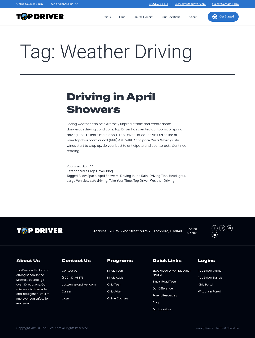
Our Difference (163, 288)
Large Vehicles (77, 180)
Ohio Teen (114, 284)
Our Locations (171, 17)
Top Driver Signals (210, 277)
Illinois (106, 17)
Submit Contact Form (225, 4)
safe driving (98, 180)
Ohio (122, 17)
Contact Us (69, 270)
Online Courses (143, 17)
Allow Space (87, 176)
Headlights (177, 176)
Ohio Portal (205, 284)
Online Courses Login (29, 4)
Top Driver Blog (101, 171)
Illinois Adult (115, 277)
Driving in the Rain (134, 176)
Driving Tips (158, 176)
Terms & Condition (227, 328)
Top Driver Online (210, 270)
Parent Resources (165, 295)
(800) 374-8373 (158, 4)
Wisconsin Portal (209, 291)
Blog (156, 302)
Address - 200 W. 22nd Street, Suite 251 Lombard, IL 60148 (137, 231)
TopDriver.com (51, 328)
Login (65, 298)
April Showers (108, 176)
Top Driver (140, 180)
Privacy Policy (204, 328)
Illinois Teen (115, 270)
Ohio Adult (114, 291)
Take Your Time (120, 180)
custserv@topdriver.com (190, 4)
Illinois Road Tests (165, 281)
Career (66, 291)
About (193, 17)
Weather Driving (162, 180)
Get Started (223, 16)
